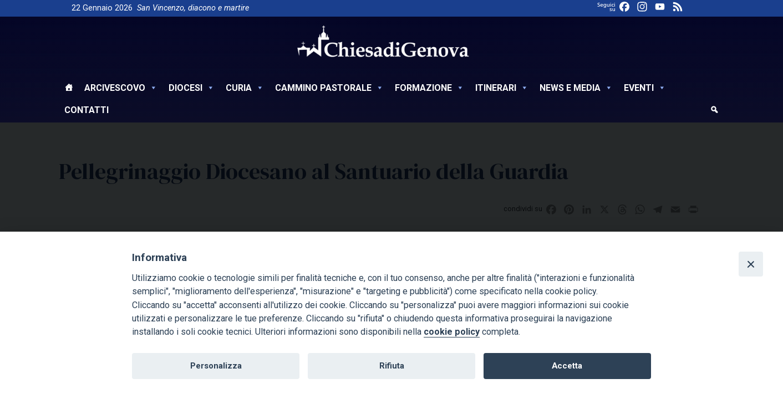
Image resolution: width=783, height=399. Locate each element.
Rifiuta (391, 366)
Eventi (645, 88)
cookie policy (452, 331)
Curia (245, 88)
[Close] (751, 264)
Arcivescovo (120, 88)
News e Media (576, 88)
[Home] (69, 89)
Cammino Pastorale (329, 88)
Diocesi (192, 88)
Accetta (567, 366)
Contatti (86, 110)
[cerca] (714, 111)
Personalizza (216, 366)
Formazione (429, 88)
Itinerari (501, 88)
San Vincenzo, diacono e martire (193, 8)
